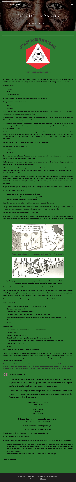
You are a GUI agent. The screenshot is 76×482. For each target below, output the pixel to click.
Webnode (43, 479)
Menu (72, 4)
